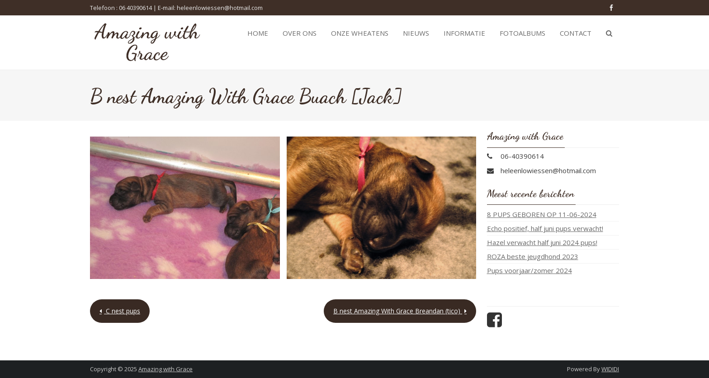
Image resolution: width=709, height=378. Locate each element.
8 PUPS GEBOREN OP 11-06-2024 (541, 214)
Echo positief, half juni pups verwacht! (545, 228)
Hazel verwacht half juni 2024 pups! (542, 242)
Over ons (300, 33)
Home (257, 33)
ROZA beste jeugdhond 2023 (532, 256)
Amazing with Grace (165, 369)
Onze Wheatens (359, 33)
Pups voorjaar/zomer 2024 (529, 270)
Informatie (464, 33)
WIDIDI (610, 369)
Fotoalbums (522, 33)
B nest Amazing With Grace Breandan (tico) (397, 311)
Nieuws (416, 33)
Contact (575, 33)
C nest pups (122, 311)
